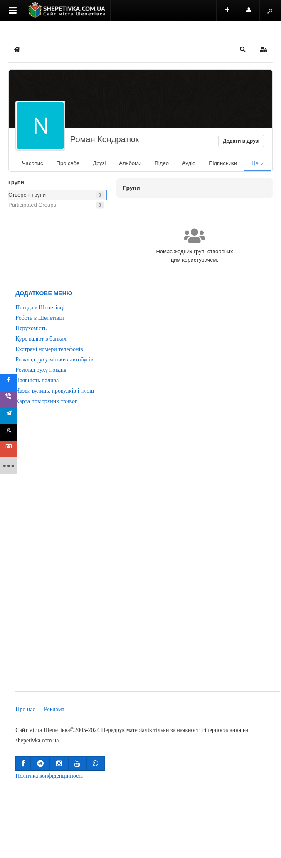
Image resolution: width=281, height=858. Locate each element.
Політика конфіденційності (49, 776)
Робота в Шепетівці (39, 318)
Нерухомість (31, 328)
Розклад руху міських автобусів (54, 359)
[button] (242, 49)
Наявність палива (37, 380)
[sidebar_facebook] (11, 382)
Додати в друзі (241, 141)
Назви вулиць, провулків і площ (54, 391)
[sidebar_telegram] (11, 416)
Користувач (253, 14)
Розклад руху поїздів (41, 370)
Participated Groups (32, 205)
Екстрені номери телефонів (49, 349)
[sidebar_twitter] (11, 432)
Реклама (54, 709)
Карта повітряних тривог (46, 401)
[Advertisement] (45, 554)
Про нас (25, 709)
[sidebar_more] (11, 465)
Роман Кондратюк (104, 139)
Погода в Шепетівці (39, 307)
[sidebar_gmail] (11, 449)
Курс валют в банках (40, 339)
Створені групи (27, 195)
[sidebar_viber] (11, 399)
